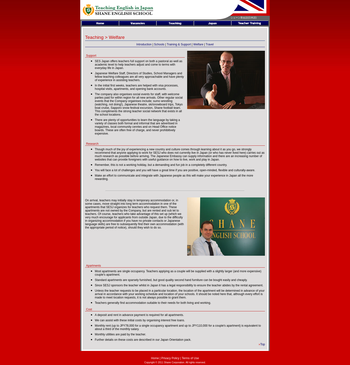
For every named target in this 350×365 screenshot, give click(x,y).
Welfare (198, 44)
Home (155, 358)
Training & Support (179, 44)
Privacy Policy (170, 358)
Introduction (144, 44)
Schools (159, 44)
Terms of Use (190, 358)
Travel (210, 44)
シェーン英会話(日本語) (244, 17)
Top (262, 344)
